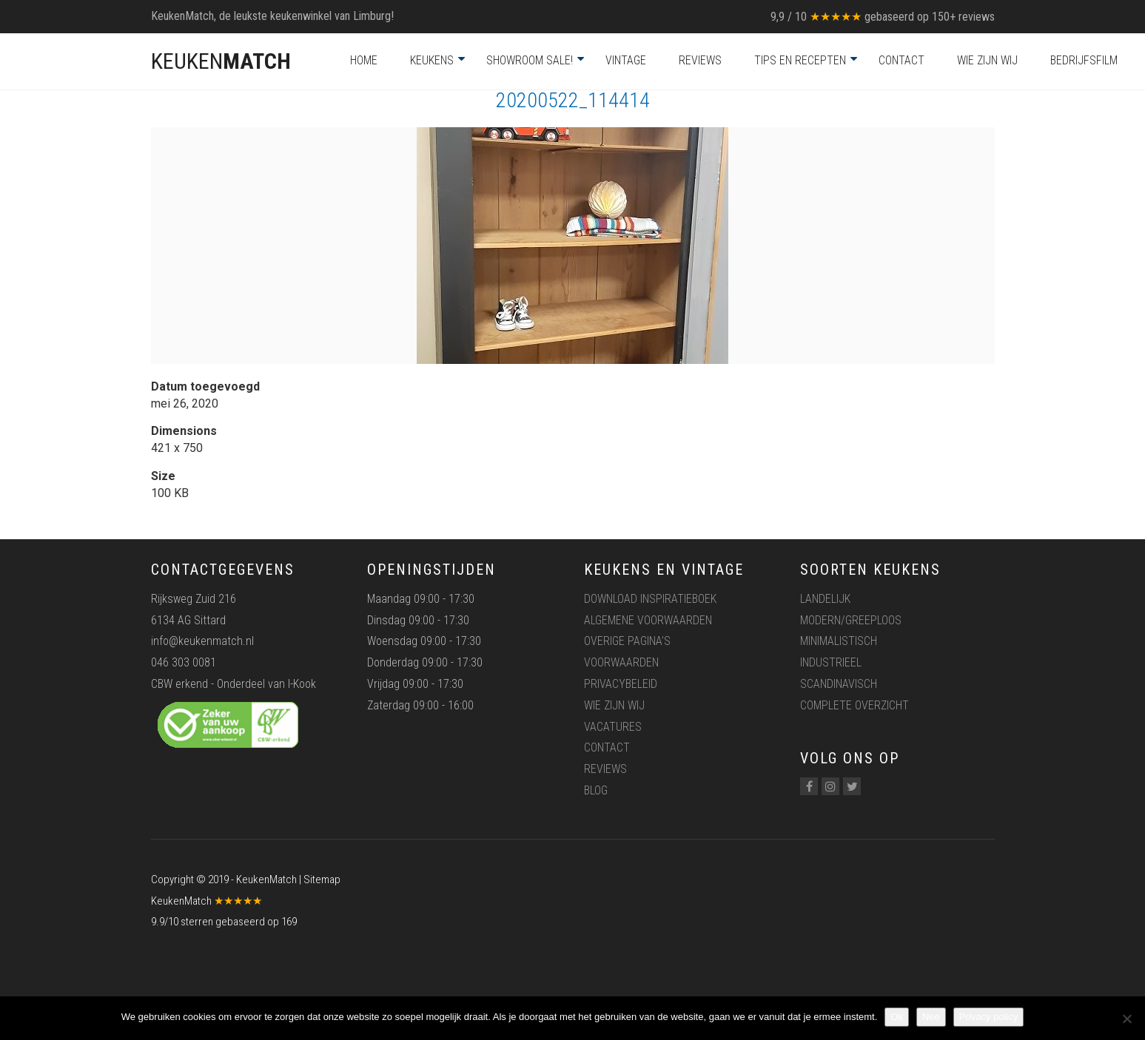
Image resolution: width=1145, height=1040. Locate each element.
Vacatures (613, 727)
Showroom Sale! (529, 60)
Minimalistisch (838, 641)
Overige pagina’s (627, 641)
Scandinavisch (838, 684)
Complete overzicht (854, 705)
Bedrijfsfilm (1084, 60)
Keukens (432, 60)
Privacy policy (988, 1016)
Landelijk (825, 599)
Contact (901, 60)
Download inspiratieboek (650, 599)
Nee (931, 1016)
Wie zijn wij (987, 60)
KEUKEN (221, 61)
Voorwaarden (621, 662)
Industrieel (831, 662)
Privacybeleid (620, 684)
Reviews (700, 60)
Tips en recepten (800, 60)
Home (363, 60)
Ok (896, 1016)
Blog (596, 790)
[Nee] (1126, 1018)
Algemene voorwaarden (648, 620)
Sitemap (321, 879)
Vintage (625, 60)
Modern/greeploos (850, 620)
